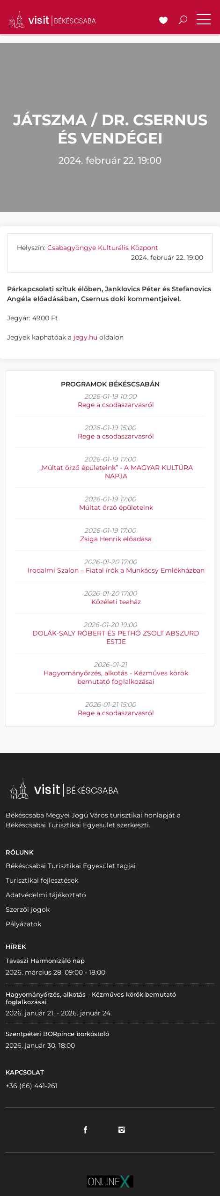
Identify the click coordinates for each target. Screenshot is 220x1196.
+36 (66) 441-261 (32, 1086)
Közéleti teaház (116, 602)
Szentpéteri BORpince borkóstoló (57, 1033)
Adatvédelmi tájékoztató (46, 895)
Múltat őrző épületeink (116, 507)
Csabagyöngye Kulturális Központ (102, 247)
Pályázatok (23, 924)
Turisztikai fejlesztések (42, 880)
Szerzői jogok (28, 909)
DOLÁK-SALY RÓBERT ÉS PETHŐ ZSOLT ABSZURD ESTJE (115, 637)
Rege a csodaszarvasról (116, 405)
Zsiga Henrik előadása (116, 539)
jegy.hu (84, 337)
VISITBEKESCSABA (52, 19)
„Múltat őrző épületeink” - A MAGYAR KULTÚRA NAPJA (116, 471)
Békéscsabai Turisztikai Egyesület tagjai (71, 866)
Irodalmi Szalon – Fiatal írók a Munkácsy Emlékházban (116, 570)
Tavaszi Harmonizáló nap (45, 960)
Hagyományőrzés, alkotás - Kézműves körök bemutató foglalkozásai (116, 677)
